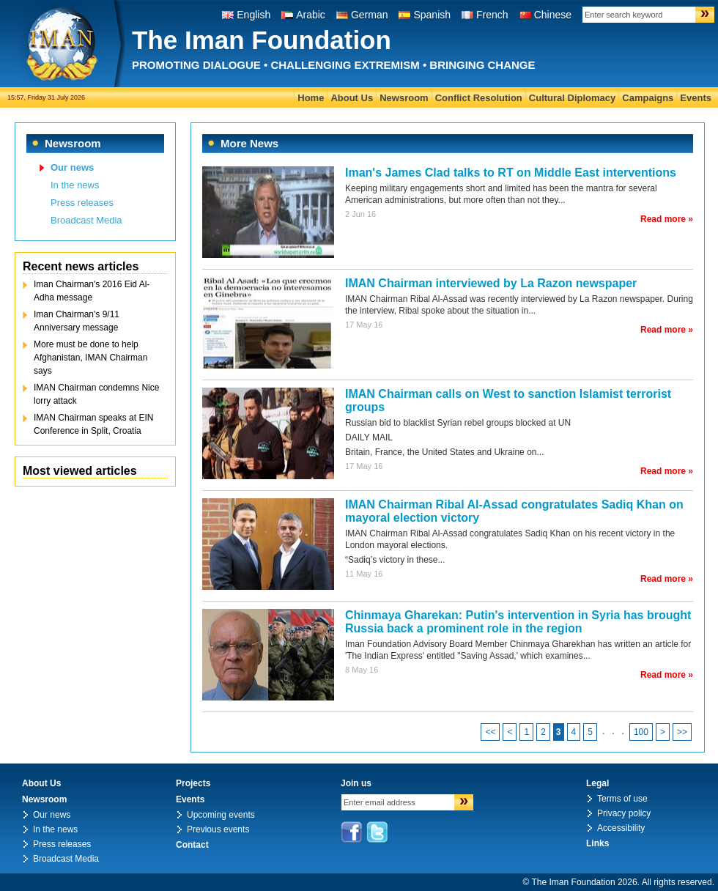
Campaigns (647, 97)
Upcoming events (221, 815)
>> (682, 732)
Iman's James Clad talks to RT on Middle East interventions (510, 172)
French (492, 15)
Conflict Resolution (478, 97)
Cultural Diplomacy (572, 97)
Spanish (432, 15)
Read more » (666, 219)
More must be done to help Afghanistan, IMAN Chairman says (90, 357)
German (369, 15)
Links (597, 843)
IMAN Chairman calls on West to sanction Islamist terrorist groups (508, 400)
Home (310, 97)
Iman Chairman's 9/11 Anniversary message (76, 321)
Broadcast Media (86, 220)
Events (695, 97)
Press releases (82, 202)
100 (641, 732)
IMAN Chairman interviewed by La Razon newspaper (491, 283)
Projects (193, 783)
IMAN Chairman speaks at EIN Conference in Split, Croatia (93, 424)
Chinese (552, 15)
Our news (72, 167)
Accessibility (621, 828)
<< (490, 732)
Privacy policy (624, 813)
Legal (597, 783)
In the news (75, 185)
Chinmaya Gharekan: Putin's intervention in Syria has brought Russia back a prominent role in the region (518, 622)
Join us (356, 783)
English (253, 15)
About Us (351, 97)
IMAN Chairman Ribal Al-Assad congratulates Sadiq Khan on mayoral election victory (514, 511)
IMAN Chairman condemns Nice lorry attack (96, 394)
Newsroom (404, 97)
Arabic (310, 15)
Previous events (218, 829)
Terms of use (622, 799)
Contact (192, 845)
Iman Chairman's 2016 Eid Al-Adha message (91, 291)
